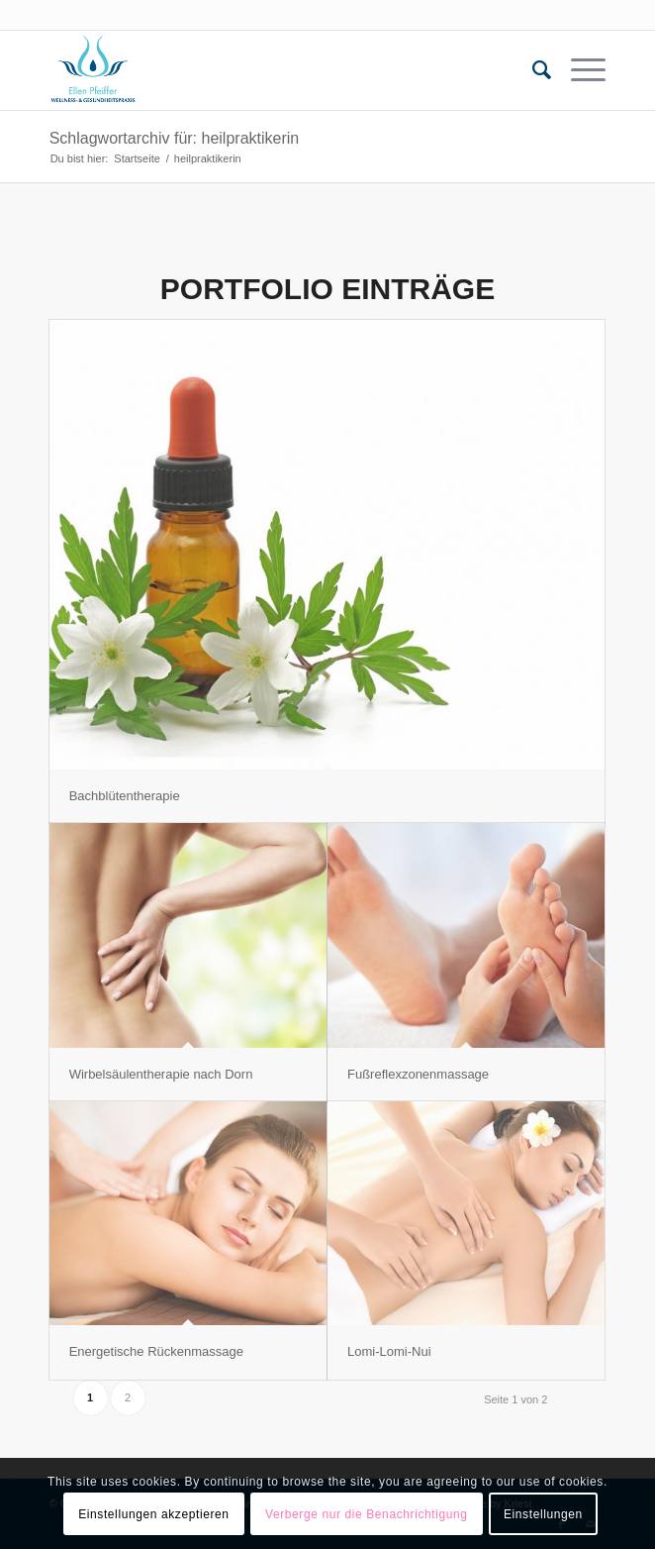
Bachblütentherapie (124, 795)
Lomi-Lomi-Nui (389, 1351)
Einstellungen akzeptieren (153, 1514)
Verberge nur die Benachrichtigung (366, 1514)
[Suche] (532, 70)
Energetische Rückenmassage (156, 1351)
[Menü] (578, 70)
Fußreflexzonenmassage (418, 1074)
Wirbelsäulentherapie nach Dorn (161, 1074)
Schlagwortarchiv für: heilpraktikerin (174, 138)
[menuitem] (532, 70)
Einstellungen (543, 1514)
